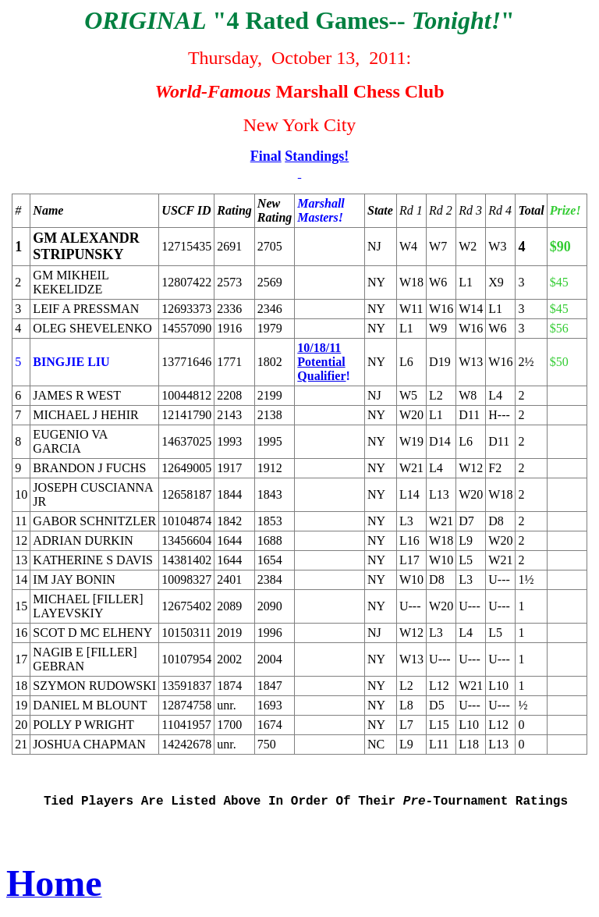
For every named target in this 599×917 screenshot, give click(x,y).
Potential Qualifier (321, 368)
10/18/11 (319, 347)
